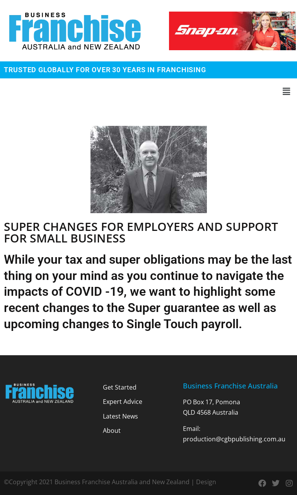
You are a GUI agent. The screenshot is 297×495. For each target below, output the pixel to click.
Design (206, 482)
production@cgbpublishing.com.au (234, 439)
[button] (148, 91)
